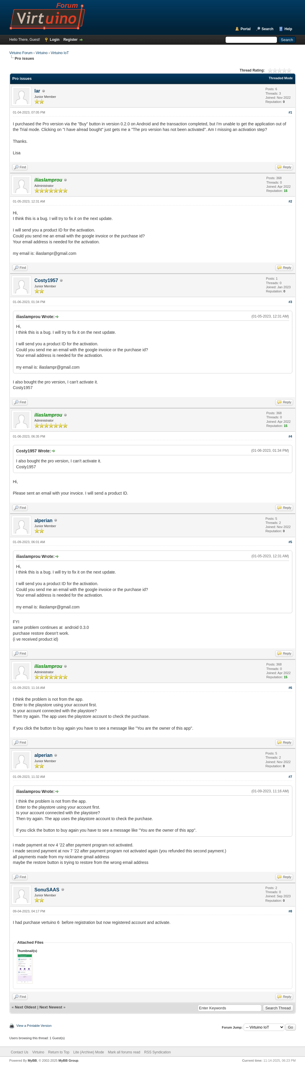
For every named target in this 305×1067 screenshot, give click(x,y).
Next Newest (50, 1007)
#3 (290, 302)
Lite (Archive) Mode (88, 1052)
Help (288, 29)
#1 (290, 112)
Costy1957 (46, 280)
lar (37, 90)
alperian (44, 520)
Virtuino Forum (20, 53)
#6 (290, 687)
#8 (290, 911)
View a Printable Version (34, 1025)
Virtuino (42, 53)
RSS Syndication (157, 1052)
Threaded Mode (281, 78)
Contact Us (19, 1052)
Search (267, 29)
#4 (290, 436)
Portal (246, 29)
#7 (290, 776)
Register (70, 40)
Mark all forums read (124, 1052)
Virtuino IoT (60, 53)
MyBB (32, 1060)
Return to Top (58, 1052)
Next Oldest (25, 1007)
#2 (290, 201)
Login (55, 40)
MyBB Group (68, 1060)
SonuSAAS (47, 889)
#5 (290, 542)
